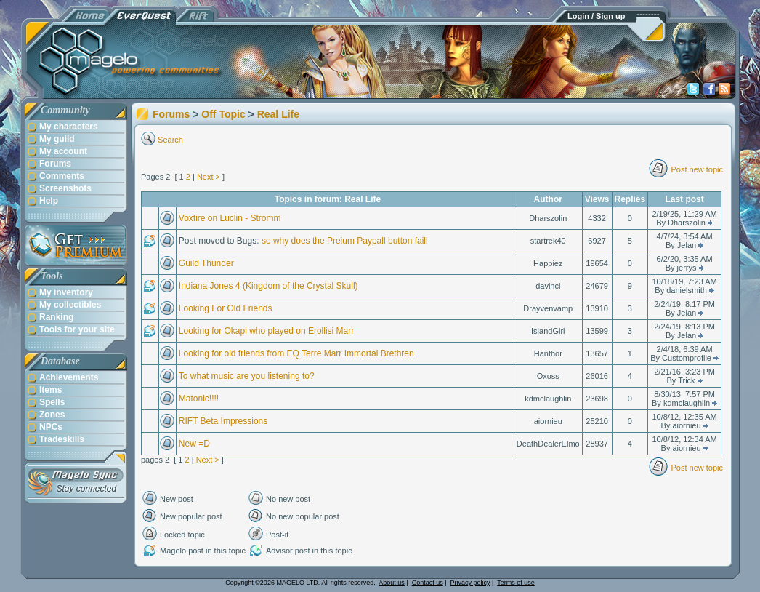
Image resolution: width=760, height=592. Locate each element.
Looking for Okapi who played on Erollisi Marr (266, 331)
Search (170, 139)
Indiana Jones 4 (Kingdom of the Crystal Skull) (268, 286)
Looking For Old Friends (225, 308)
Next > (208, 176)
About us (392, 582)
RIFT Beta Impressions (223, 421)
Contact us (427, 582)
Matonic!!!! (199, 398)
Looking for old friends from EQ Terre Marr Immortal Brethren (296, 353)
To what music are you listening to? (247, 376)
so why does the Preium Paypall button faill (345, 241)
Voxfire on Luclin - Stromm (230, 218)
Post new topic (697, 169)
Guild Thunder (206, 263)
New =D (194, 444)
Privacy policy (470, 582)
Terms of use (516, 582)
